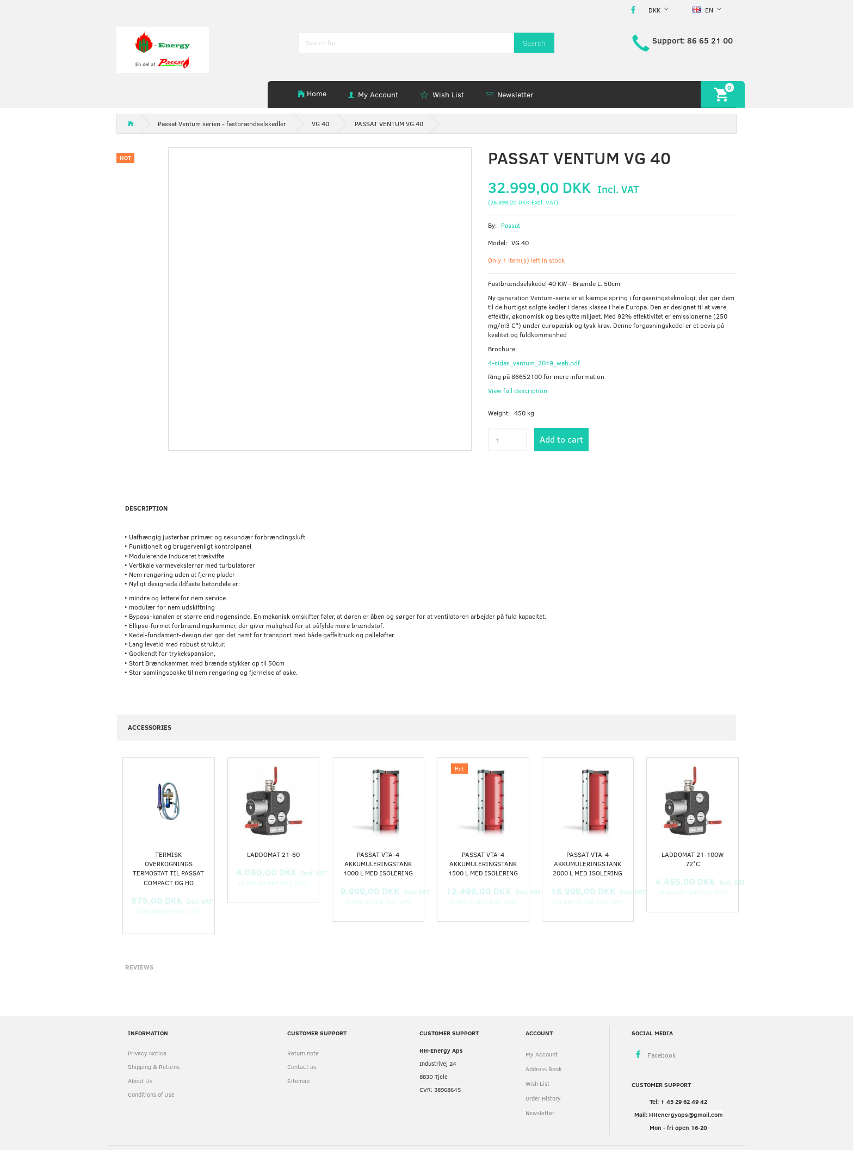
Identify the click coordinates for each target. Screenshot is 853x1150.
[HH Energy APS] (162, 49)
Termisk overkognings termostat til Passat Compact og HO (168, 868)
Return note (303, 1053)
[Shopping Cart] (723, 94)
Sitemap (298, 1081)
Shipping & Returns (154, 1066)
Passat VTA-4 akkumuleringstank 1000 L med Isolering (378, 863)
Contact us (301, 1066)
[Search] (534, 42)
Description (146, 507)
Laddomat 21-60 (273, 854)
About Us (140, 1081)
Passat (510, 225)
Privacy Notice (147, 1053)
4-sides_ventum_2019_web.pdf (534, 362)
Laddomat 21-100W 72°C (693, 859)
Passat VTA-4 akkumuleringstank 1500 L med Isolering (483, 863)
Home (316, 93)
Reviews (139, 966)
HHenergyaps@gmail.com (686, 1114)
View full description (517, 390)
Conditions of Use (151, 1094)
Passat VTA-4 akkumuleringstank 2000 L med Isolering (587, 863)
